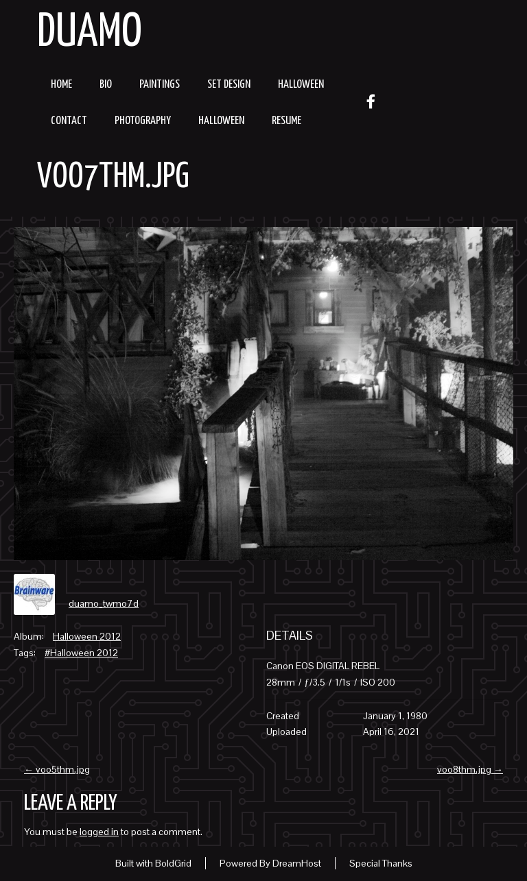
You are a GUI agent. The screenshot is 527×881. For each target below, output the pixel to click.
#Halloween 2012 (81, 653)
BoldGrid (173, 863)
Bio (105, 84)
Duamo (89, 33)
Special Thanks (380, 863)
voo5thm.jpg (57, 769)
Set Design (228, 84)
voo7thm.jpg (113, 177)
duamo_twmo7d (104, 603)
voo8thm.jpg (470, 769)
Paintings (159, 84)
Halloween (301, 84)
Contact (69, 121)
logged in (99, 831)
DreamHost (296, 863)
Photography (143, 121)
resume (286, 121)
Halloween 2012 (87, 636)
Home (61, 84)
